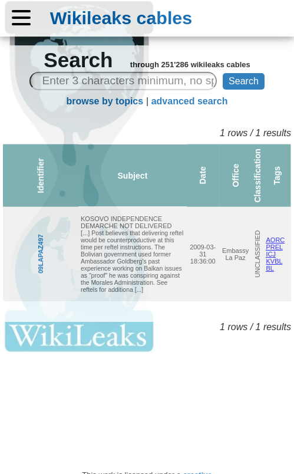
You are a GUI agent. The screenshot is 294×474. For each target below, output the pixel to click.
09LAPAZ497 (8, 254)
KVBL (270, 264)
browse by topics (104, 101)
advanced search (189, 101)
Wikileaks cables (121, 18)
